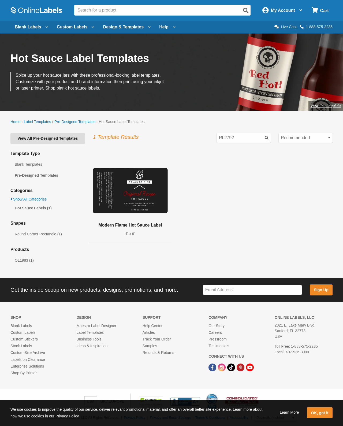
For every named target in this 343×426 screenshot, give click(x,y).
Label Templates (37, 122)
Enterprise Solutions (27, 366)
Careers (215, 332)
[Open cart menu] (320, 10)
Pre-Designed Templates (74, 122)
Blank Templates (28, 164)
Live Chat (285, 27)
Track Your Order (157, 339)
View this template (326, 105)
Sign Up (321, 290)
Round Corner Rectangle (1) (38, 234)
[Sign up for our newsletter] (252, 290)
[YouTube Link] (250, 367)
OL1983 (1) (24, 260)
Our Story (216, 326)
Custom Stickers (24, 339)
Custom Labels (22, 332)
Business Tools (88, 339)
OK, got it (320, 413)
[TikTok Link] (231, 367)
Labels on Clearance (27, 359)
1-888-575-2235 (316, 27)
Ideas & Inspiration (91, 346)
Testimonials (218, 346)
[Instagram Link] (222, 367)
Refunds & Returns (158, 352)
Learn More (289, 412)
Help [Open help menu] (167, 27)
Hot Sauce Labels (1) (33, 208)
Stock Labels (21, 346)
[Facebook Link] (212, 367)
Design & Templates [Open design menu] (127, 27)
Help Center (153, 326)
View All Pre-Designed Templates (47, 138)
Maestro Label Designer (96, 326)
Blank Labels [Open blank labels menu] (31, 27)
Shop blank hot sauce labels (72, 88)
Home (15, 122)
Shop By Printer (23, 373)
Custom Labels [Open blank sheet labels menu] (76, 27)
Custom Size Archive (27, 352)
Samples (150, 346)
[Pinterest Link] (241, 367)
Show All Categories (28, 199)
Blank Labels (21, 326)
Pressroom (217, 339)
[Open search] (246, 10)
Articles (149, 332)
